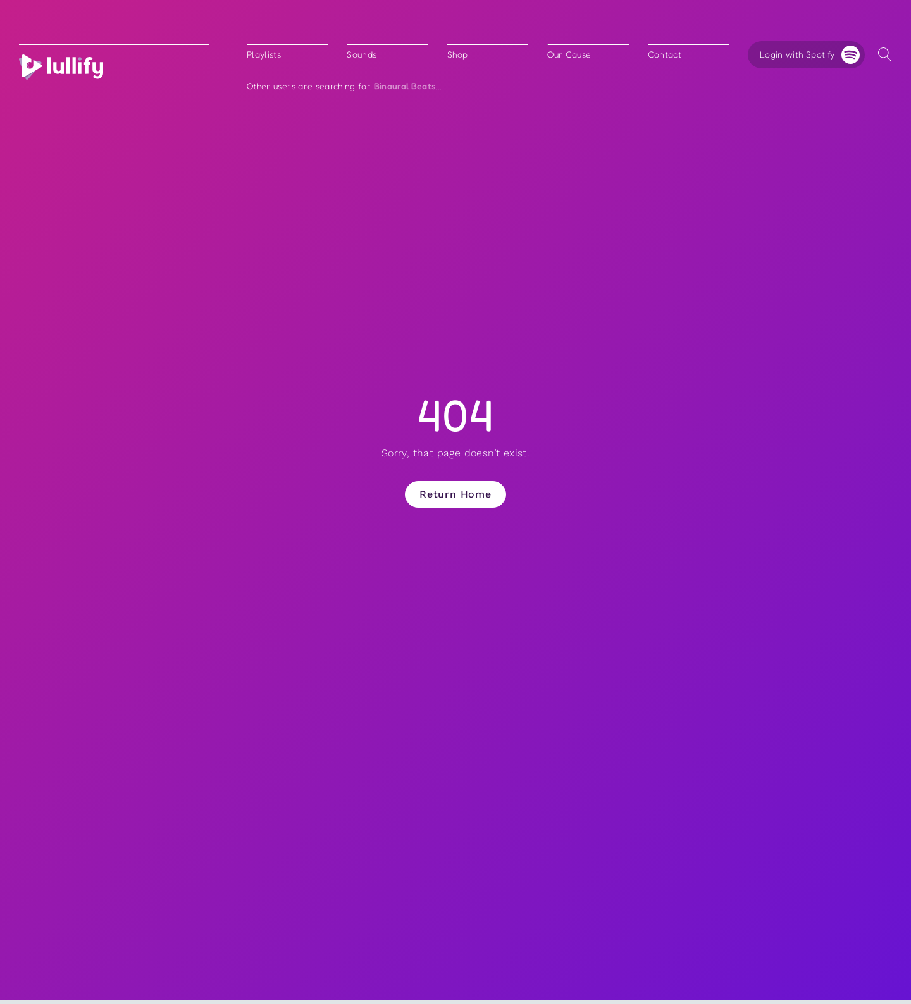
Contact (664, 54)
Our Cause (569, 54)
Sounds (361, 54)
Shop (457, 54)
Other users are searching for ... (344, 86)
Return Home (455, 494)
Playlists (264, 54)
